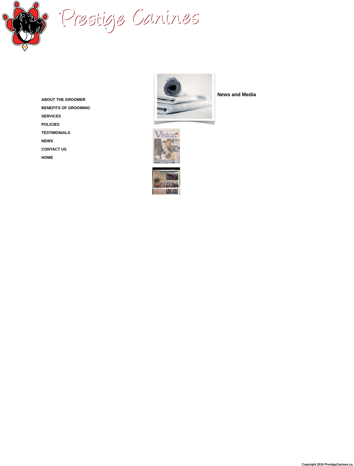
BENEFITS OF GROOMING (65, 108)
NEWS (47, 141)
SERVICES (51, 116)
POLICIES (50, 124)
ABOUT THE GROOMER (63, 99)
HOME (47, 157)
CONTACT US (54, 149)
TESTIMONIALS (55, 132)
